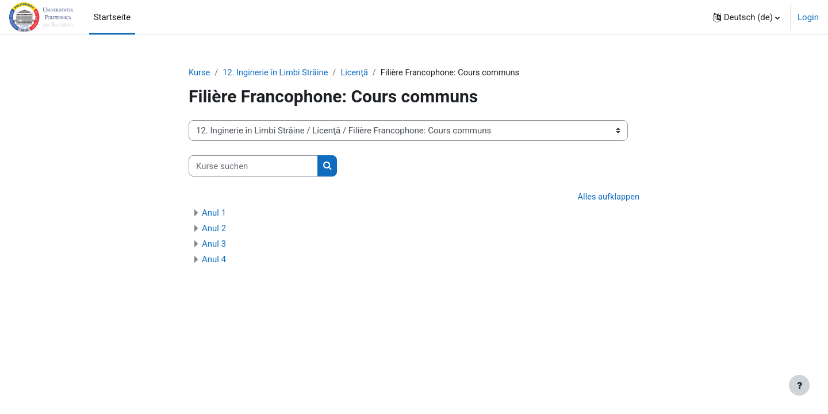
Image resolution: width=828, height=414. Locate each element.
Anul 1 (214, 213)
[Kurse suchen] (253, 166)
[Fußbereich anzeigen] (799, 385)
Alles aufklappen (607, 198)
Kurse (199, 73)
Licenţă (358, 73)
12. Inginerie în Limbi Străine (278, 73)
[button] (746, 17)
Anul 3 (214, 244)
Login (808, 17)
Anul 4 (214, 260)
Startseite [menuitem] (112, 17)
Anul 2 (214, 229)
